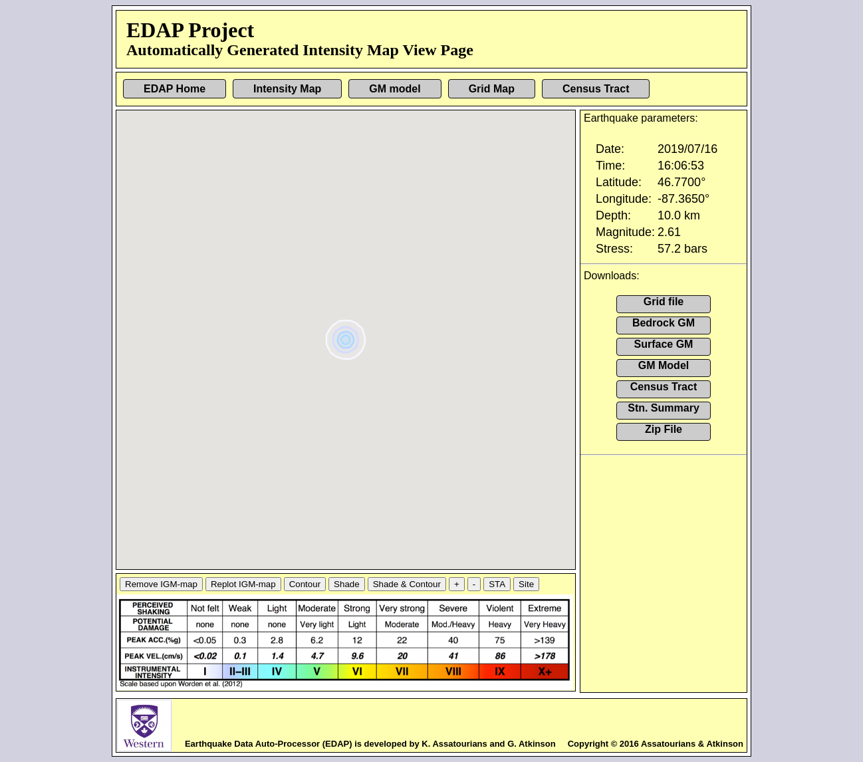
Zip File (663, 429)
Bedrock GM (663, 322)
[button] (347, 334)
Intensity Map (287, 88)
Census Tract (595, 88)
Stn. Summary (663, 408)
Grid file (663, 301)
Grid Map (492, 88)
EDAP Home (174, 88)
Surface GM (663, 344)
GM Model (663, 365)
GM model (394, 88)
